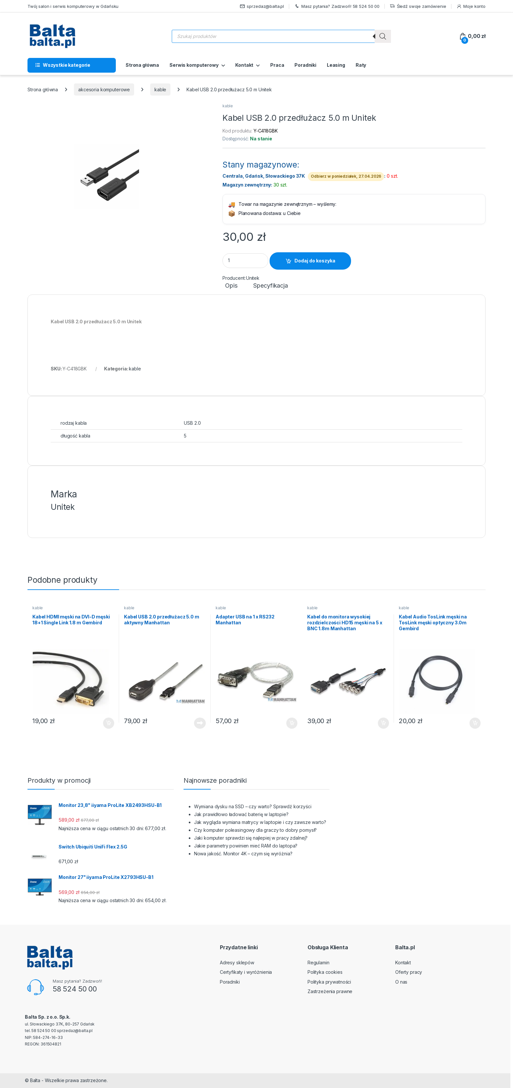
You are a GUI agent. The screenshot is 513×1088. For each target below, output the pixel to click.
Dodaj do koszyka (314, 260)
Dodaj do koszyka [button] (108, 723)
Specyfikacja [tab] (270, 286)
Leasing (336, 65)
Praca (277, 65)
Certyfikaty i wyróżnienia (246, 972)
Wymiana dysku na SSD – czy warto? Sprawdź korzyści (252, 806)
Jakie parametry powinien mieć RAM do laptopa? (246, 845)
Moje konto (471, 6)
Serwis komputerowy (193, 65)
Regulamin (318, 962)
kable (160, 89)
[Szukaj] (383, 36)
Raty (361, 65)
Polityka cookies (325, 972)
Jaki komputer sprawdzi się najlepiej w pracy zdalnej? (251, 838)
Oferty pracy (408, 972)
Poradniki (305, 65)
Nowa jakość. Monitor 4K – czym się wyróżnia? (243, 853)
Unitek (252, 278)
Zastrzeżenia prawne (330, 991)
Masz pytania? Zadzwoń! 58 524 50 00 (337, 6)
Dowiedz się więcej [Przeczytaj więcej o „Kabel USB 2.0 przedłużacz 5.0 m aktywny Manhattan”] (200, 723)
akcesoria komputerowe (104, 89)
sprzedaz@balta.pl (262, 6)
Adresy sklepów (237, 962)
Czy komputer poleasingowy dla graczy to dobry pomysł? (255, 830)
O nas (401, 982)
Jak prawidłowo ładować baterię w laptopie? (241, 814)
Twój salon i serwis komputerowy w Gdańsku (72, 6)
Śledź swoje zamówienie (418, 6)
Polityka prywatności (329, 982)
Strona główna (142, 65)
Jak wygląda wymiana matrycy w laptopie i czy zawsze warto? (260, 822)
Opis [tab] (231, 286)
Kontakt (244, 65)
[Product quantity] (245, 260)
